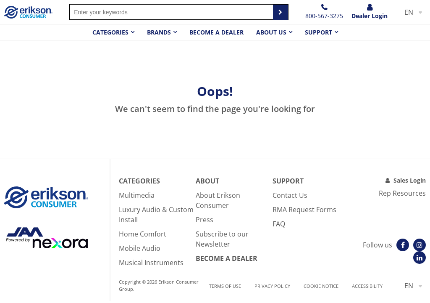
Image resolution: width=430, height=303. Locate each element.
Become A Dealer (226, 258)
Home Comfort (142, 234)
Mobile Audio (139, 248)
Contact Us (290, 195)
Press (204, 219)
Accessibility (367, 286)
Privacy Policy (272, 286)
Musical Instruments (151, 262)
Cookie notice (321, 286)
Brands (159, 32)
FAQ (279, 224)
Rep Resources (402, 193)
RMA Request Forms (304, 209)
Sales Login (409, 180)
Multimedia (137, 195)
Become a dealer (216, 32)
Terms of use (225, 286)
